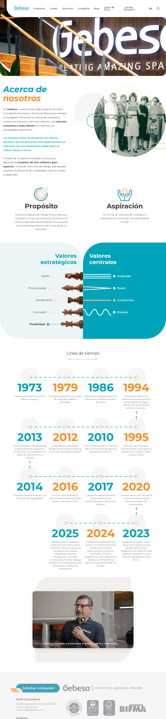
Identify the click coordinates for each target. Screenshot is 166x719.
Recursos (67, 8)
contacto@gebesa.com (30, 709)
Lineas (53, 8)
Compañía (83, 8)
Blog (96, 8)
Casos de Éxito (109, 8)
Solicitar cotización (38, 688)
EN (150, 8)
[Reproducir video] (83, 620)
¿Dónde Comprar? (129, 8)
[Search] (158, 8)
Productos (39, 8)
